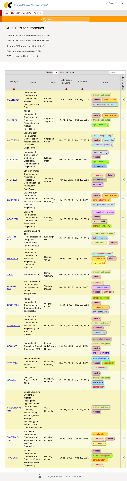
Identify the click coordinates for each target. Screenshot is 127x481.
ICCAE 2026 (12, 219)
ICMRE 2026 (13, 200)
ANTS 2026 (12, 363)
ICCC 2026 (12, 346)
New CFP (15, 13)
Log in (120, 3)
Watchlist (38, 13)
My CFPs (27, 13)
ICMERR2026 (13, 325)
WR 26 (10, 274)
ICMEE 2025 (13, 140)
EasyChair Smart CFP (31, 5)
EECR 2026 (12, 258)
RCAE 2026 (12, 458)
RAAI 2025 (12, 120)
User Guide (109, 3)
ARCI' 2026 (12, 180)
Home (5, 13)
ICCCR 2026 (13, 305)
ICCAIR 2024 (13, 100)
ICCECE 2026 (13, 159)
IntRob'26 (11, 380)
